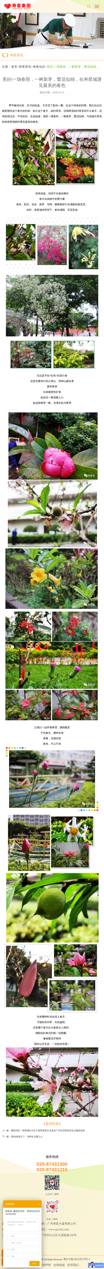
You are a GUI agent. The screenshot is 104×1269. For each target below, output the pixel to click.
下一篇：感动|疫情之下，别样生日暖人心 (22, 1136)
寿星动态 (39, 66)
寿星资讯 (25, 66)
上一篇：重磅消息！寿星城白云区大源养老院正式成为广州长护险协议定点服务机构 (43, 1130)
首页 (14, 66)
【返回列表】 (52, 1124)
